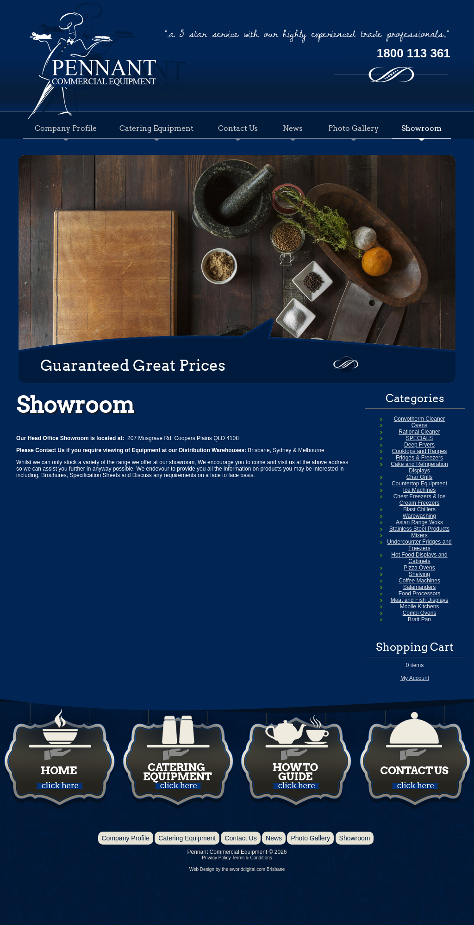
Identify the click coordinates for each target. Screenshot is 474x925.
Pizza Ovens (419, 567)
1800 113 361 (413, 53)
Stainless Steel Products (419, 529)
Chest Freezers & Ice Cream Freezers (419, 499)
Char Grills (419, 477)
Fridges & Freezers (419, 457)
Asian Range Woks (419, 522)
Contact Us (238, 128)
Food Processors (420, 593)
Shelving (419, 574)
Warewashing (419, 516)
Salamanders (419, 587)
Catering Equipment (156, 128)
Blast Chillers (419, 509)
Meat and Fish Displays (420, 600)
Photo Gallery (353, 128)
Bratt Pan (419, 619)
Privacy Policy (216, 857)
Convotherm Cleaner (419, 419)
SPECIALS (419, 438)
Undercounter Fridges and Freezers (419, 545)
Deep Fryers (419, 444)
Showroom (421, 128)
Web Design (201, 869)
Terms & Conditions (252, 857)
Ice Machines (419, 490)
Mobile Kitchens (419, 606)
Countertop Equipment (419, 483)
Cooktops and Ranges (419, 451)
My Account (414, 678)
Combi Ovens (420, 613)
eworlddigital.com (247, 869)
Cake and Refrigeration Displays (419, 467)
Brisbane (276, 869)
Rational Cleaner (419, 432)
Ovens (420, 425)
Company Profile (66, 128)
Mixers (419, 535)
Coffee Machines (419, 580)
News (293, 128)
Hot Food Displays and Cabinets (419, 557)
